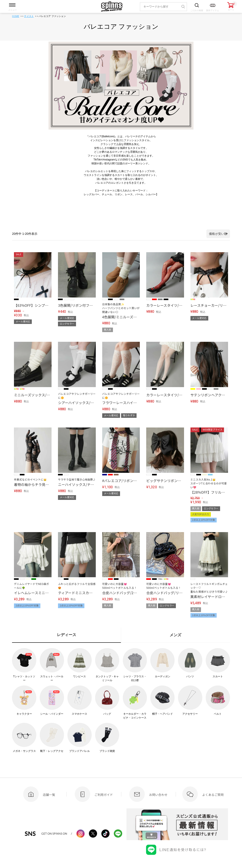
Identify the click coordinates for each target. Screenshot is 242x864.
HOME (15, 16)
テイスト (29, 16)
